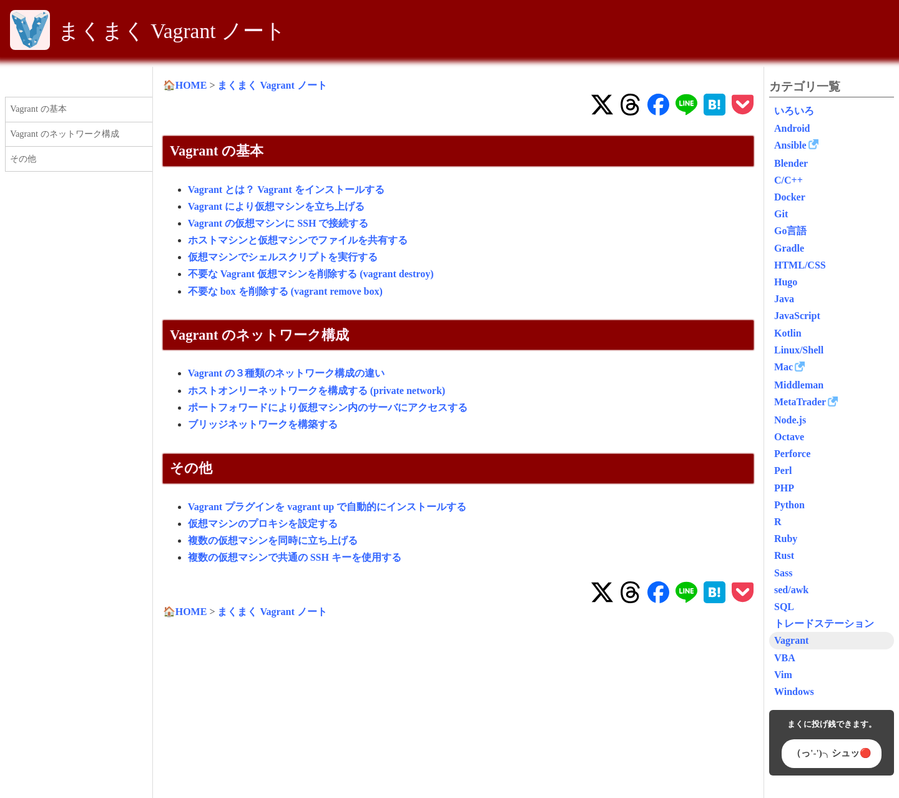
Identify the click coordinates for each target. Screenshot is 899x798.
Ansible (790, 145)
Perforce (792, 453)
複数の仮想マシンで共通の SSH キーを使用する (294, 557)
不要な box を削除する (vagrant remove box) (285, 291)
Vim (783, 674)
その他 (23, 159)
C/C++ (788, 180)
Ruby (785, 538)
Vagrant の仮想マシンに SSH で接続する (278, 223)
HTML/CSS (800, 265)
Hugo (785, 282)
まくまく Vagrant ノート (172, 30)
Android (792, 128)
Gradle (789, 248)
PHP (784, 488)
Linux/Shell (798, 350)
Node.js (790, 420)
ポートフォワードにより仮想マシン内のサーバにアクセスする (328, 407)
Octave (789, 436)
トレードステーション (824, 623)
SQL (784, 606)
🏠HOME (185, 85)
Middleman (798, 385)
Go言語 (790, 230)
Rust (784, 555)
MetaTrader (800, 402)
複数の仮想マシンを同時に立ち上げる (273, 540)
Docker (789, 197)
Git (781, 214)
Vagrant (791, 640)
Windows (794, 691)
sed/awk (791, 589)
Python (789, 505)
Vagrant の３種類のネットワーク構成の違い (286, 373)
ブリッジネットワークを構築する (263, 424)
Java (784, 298)
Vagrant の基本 (38, 109)
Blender (791, 163)
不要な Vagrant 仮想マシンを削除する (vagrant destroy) (311, 273)
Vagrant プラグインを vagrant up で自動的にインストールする (327, 506)
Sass (783, 573)
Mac (783, 367)
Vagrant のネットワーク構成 (64, 134)
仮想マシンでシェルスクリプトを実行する (283, 257)
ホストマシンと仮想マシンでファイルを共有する (298, 240)
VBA (784, 658)
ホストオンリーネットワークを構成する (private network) (316, 390)
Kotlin (788, 333)
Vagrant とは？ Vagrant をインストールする (286, 189)
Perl (783, 470)
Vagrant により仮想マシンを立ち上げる (276, 206)
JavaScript (797, 315)
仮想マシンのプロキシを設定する (263, 523)
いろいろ (794, 111)
